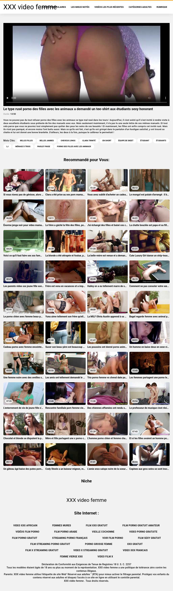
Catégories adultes (140, 7)
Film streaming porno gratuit (50, 544)
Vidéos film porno (27, 531)
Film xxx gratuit (96, 525)
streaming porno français (70, 538)
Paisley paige (43, 146)
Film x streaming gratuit (41, 550)
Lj (7, 146)
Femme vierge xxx (71, 556)
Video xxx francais (135, 550)
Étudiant (144, 141)
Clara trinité (88, 141)
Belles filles (26, 141)
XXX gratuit (135, 544)
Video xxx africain (25, 525)
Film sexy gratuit (149, 538)
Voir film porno (112, 538)
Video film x (105, 556)
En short (107, 141)
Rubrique (162, 7)
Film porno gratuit (24, 538)
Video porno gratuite (143, 531)
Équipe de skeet (125, 141)
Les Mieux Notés (80, 7)
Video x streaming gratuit (90, 550)
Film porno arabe (65, 531)
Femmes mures (61, 525)
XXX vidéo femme (74, 581)
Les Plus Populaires (54, 7)
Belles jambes (47, 141)
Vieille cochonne (103, 531)
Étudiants (161, 141)
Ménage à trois (22, 146)
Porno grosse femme (98, 544)
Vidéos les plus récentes (109, 7)
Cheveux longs (68, 141)
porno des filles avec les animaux (74, 146)
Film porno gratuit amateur (141, 525)
